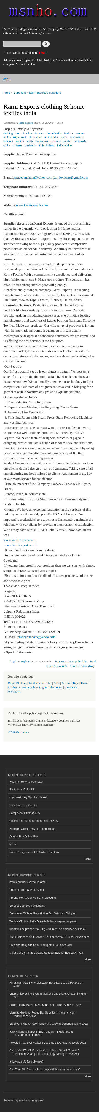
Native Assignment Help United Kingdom (34, 852)
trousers (56, 141)
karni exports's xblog (82, 666)
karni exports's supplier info (71, 661)
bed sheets (79, 141)
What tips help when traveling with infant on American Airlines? (47, 929)
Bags (11, 683)
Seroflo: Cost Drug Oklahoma (27, 905)
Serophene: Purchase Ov (24, 813)
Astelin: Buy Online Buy (23, 836)
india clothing (46, 145)
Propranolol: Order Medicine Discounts (32, 897)
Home (6, 92)
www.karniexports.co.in (20, 545)
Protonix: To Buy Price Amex (26, 889)
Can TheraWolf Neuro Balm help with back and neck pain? (44, 1069)
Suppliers (19, 92)
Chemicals (71, 687)
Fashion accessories (39, 683)
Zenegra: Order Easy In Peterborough (32, 828)
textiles (68, 133)
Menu (6, 79)
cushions (30, 145)
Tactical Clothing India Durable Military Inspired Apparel (42, 921)
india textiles (64, 145)
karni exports (26, 122)
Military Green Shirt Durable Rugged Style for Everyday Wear (46, 952)
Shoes (83, 683)
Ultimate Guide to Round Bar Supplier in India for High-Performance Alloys (42, 1014)
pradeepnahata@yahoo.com (33, 177)
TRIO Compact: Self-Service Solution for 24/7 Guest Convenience (49, 937)
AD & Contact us (18, 732)
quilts (6, 145)
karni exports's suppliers (45, 92)
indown (13, 844)
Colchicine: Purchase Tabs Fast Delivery (33, 820)
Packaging (14, 691)
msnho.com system (31, 1100)
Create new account (25, 52)
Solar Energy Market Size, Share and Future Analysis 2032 (45, 1004)
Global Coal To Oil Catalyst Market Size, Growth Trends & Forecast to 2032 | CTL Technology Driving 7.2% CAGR (44, 1052)
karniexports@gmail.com (70, 177)
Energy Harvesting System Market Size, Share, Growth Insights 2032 (47, 995)
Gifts (56, 683)
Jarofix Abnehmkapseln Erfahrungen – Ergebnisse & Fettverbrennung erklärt (41, 1033)
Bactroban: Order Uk (22, 789)
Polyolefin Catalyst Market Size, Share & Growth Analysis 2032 (47, 1042)
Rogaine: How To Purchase (26, 781)
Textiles (66, 683)
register (25, 661)
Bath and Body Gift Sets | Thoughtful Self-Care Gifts (40, 945)
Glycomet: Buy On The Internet (28, 797)
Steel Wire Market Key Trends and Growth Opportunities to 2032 (48, 1023)
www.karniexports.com (32, 205)
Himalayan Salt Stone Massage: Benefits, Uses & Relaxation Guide (46, 984)
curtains (17, 145)
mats (24, 137)
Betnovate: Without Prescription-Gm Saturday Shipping (42, 913)
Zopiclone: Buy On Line (23, 805)
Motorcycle (28, 687)
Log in (7, 52)
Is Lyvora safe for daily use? (26, 1061)
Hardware (14, 687)
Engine (43, 687)
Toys (75, 683)
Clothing (21, 683)
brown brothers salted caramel (27, 882)
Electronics (56, 687)
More (88, 859)
